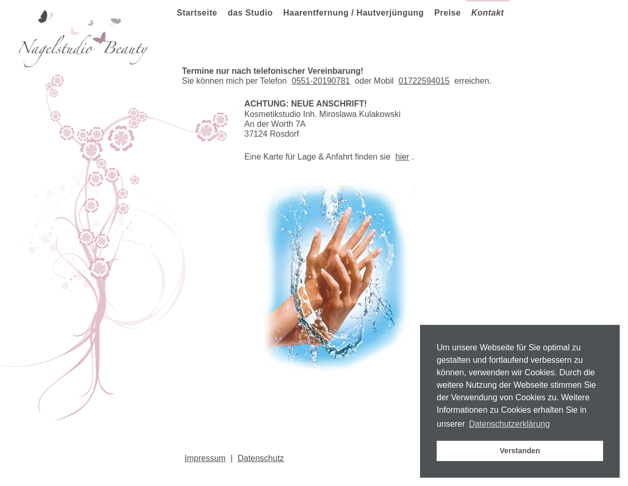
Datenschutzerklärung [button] (509, 423)
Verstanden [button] (520, 450)
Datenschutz (261, 458)
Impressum (205, 458)
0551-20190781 (321, 80)
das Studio (250, 12)
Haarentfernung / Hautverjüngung (353, 12)
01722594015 (424, 80)
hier (403, 156)
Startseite (197, 12)
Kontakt (487, 12)
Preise (447, 12)
